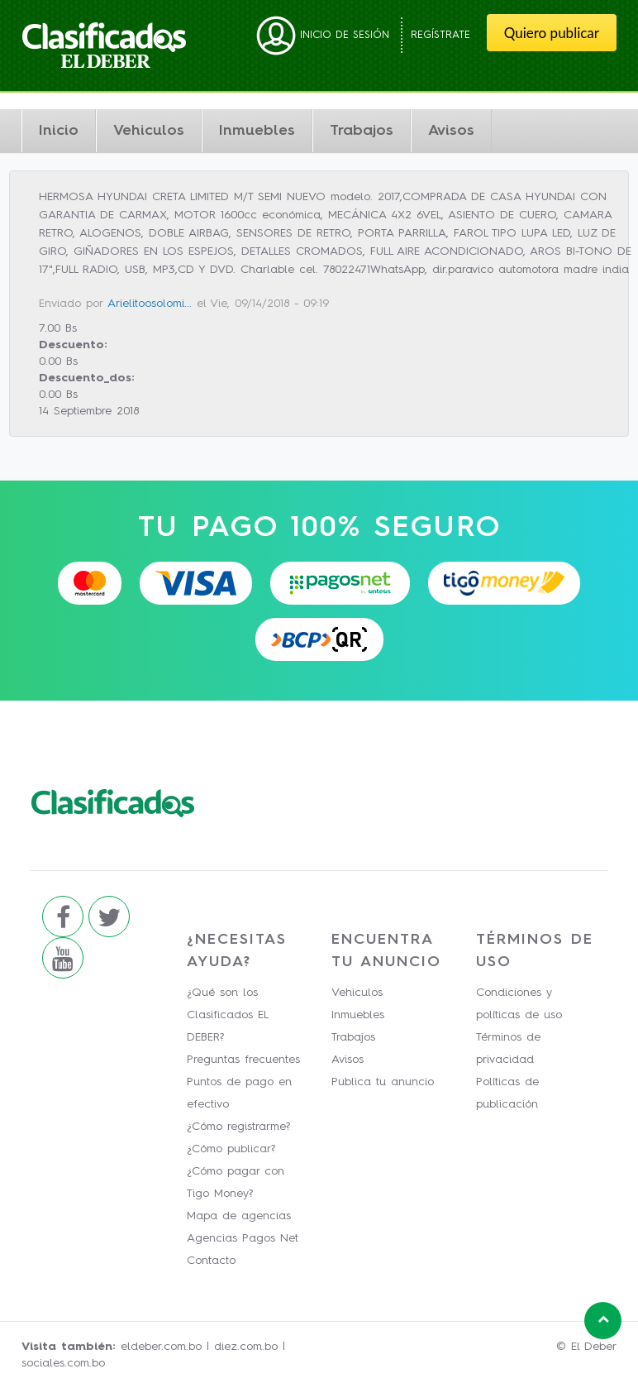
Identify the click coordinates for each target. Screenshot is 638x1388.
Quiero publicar (551, 32)
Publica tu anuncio (382, 1082)
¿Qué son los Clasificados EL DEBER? (227, 1015)
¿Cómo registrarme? (238, 1126)
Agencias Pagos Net (242, 1238)
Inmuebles (257, 130)
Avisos (451, 130)
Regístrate (440, 35)
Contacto (211, 1260)
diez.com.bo (246, 1346)
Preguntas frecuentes (243, 1059)
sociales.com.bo (63, 1363)
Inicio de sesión (322, 35)
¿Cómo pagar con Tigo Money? (235, 1182)
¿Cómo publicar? (231, 1149)
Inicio (59, 130)
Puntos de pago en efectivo (239, 1093)
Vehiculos (148, 130)
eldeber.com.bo (161, 1346)
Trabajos (361, 130)
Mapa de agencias (239, 1216)
